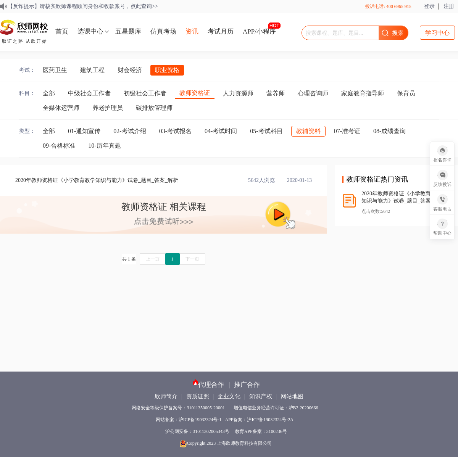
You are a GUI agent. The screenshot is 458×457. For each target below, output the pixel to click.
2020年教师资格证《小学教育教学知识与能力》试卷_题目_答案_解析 (96, 180)
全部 (49, 93)
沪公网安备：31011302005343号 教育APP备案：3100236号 (226, 431)
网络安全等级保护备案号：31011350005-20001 (179, 407)
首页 (61, 31)
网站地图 (292, 396)
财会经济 (130, 70)
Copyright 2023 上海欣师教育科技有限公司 (226, 443)
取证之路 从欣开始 (24, 41)
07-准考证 (347, 131)
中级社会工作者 (89, 93)
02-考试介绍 (129, 131)
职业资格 (167, 70)
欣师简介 (166, 396)
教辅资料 (308, 131)
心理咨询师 (313, 93)
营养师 (275, 93)
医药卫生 (55, 70)
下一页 (192, 259)
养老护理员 (107, 108)
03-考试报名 (175, 131)
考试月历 (221, 31)
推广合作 (247, 384)
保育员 (406, 93)
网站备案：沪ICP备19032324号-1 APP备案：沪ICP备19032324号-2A (226, 419)
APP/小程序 (259, 31)
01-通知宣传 (84, 131)
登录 (429, 6)
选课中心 (90, 31)
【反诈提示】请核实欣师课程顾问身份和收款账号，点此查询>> (83, 6)
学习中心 (437, 32)
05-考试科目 (266, 131)
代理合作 (211, 384)
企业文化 (229, 396)
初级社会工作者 (145, 93)
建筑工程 (92, 70)
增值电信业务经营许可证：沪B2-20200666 (277, 407)
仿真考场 (163, 31)
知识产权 (260, 396)
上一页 (153, 259)
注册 (448, 6)
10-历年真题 (104, 145)
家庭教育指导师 (362, 93)
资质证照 (197, 396)
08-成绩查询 (389, 131)
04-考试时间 (221, 131)
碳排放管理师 (154, 108)
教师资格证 (194, 93)
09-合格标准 (59, 145)
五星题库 (128, 31)
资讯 (191, 31)
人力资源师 (238, 93)
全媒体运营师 (61, 108)
